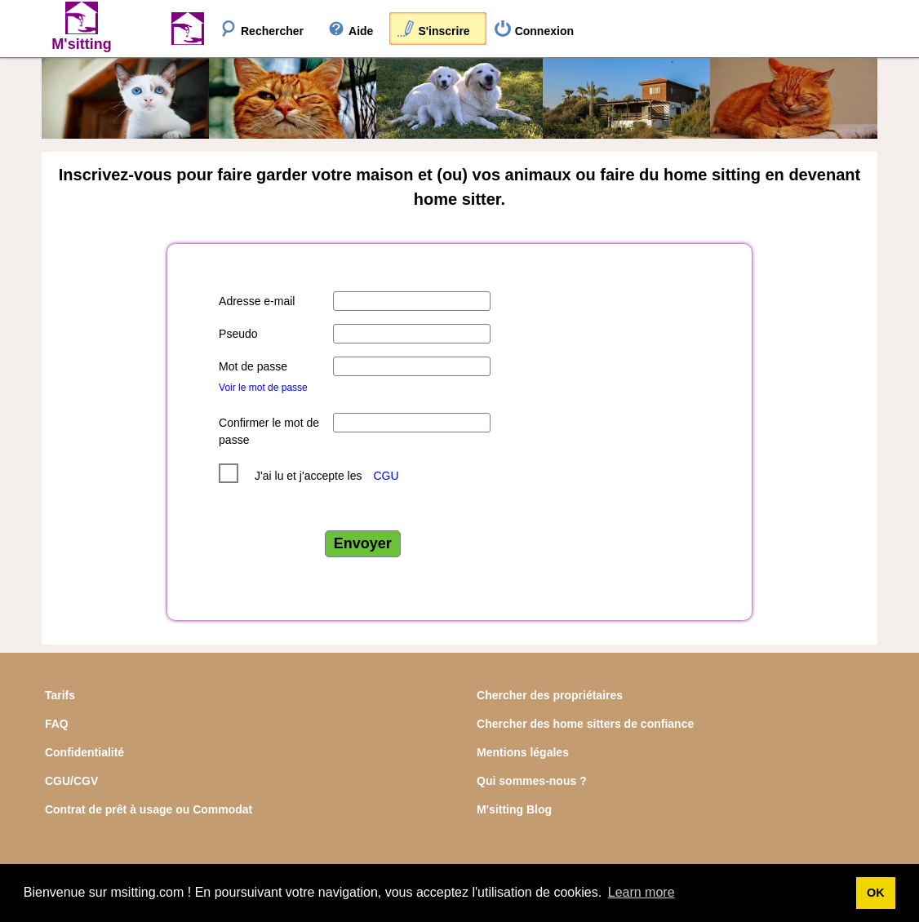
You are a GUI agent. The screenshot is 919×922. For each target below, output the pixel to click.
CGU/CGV (71, 780)
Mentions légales (523, 752)
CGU (385, 475)
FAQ (57, 723)
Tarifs (60, 695)
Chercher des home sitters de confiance (585, 723)
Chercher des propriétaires (550, 695)
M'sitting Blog (514, 809)
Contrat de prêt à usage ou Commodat (148, 809)
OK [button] (876, 892)
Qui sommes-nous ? (532, 780)
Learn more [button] (641, 892)
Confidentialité (84, 752)
